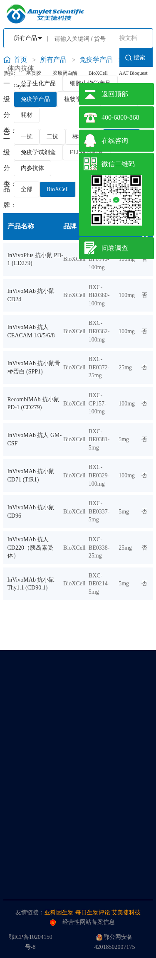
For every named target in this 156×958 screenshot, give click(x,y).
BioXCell (98, 73)
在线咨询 (115, 140)
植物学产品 (78, 99)
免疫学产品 (35, 99)
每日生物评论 (92, 912)
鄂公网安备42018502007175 (114, 942)
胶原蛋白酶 (64, 73)
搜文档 (128, 38)
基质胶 (33, 73)
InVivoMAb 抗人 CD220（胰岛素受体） (30, 547)
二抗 (52, 136)
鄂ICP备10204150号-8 (30, 942)
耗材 (26, 115)
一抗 (26, 136)
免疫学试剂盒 (38, 152)
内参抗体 (32, 168)
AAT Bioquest (133, 73)
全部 (26, 189)
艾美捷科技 (126, 912)
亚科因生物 (59, 912)
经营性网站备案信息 (82, 922)
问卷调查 (115, 248)
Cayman (22, 85)
